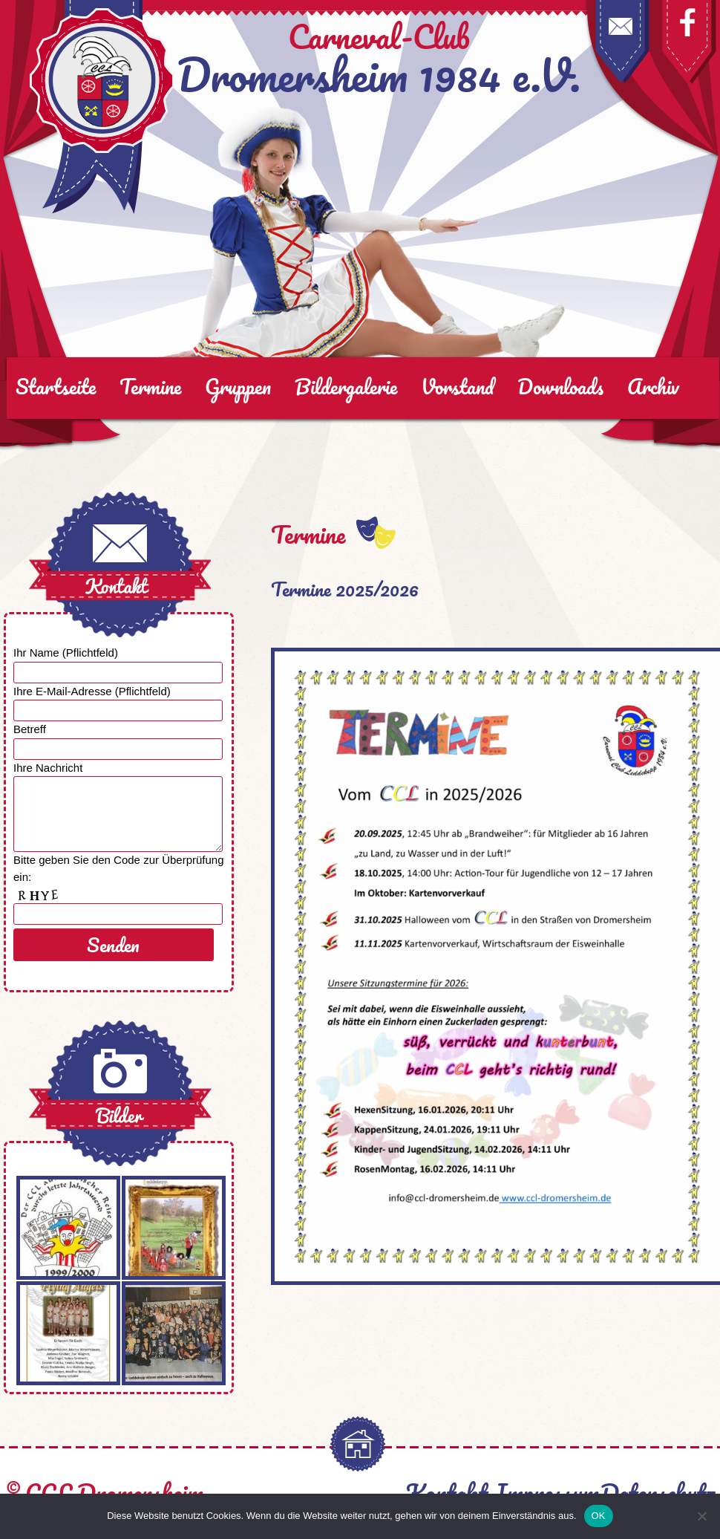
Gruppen (238, 386)
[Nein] (701, 1516)
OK (599, 1515)
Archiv (653, 386)
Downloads (560, 386)
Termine (150, 386)
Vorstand (457, 386)
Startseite (56, 386)
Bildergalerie (346, 386)
